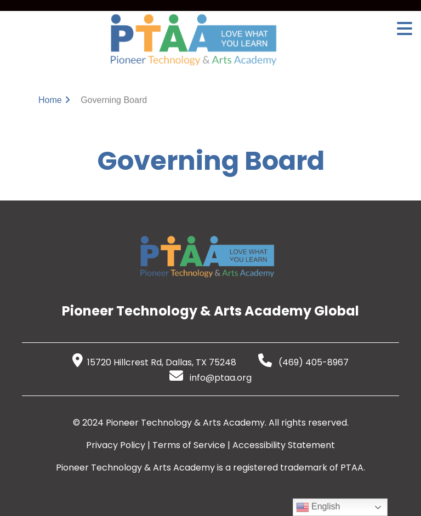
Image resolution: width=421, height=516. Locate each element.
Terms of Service (188, 445)
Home (50, 100)
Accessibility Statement (283, 445)
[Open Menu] (404, 28)
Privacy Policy (115, 445)
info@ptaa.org (210, 377)
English (318, 507)
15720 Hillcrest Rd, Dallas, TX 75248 (154, 362)
